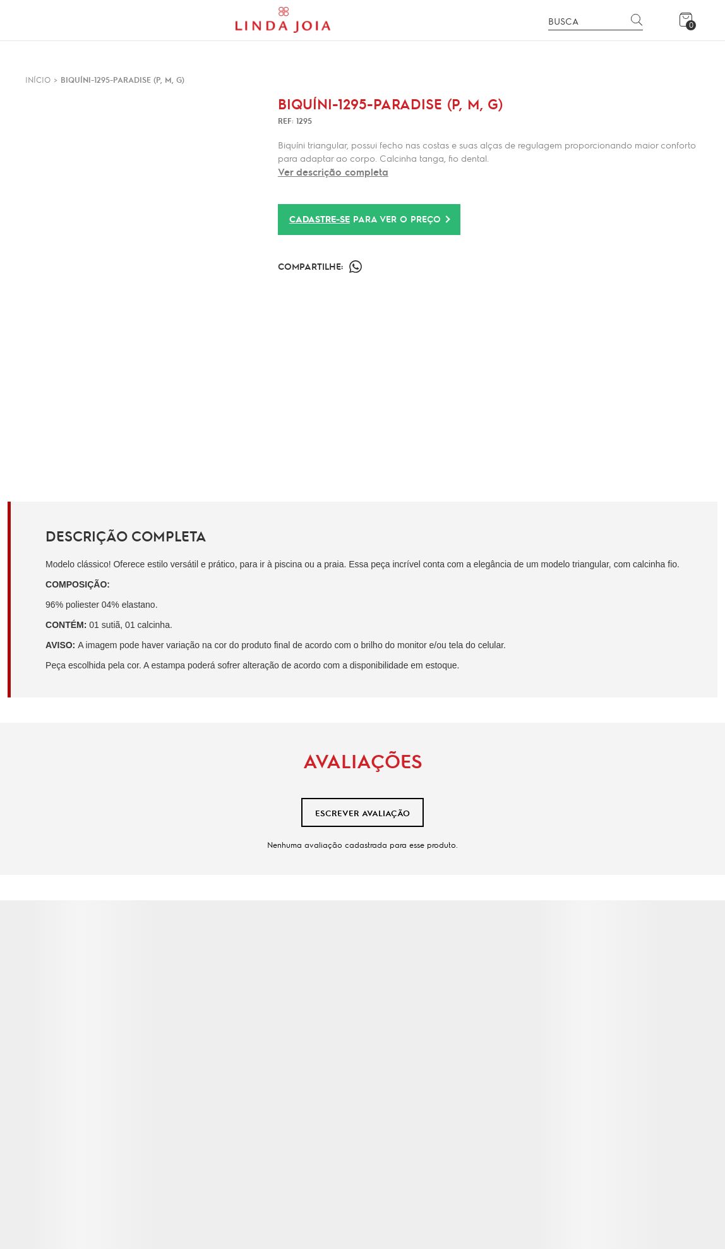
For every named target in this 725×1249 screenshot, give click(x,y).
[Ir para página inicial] (38, 80)
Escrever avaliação (362, 812)
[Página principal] (283, 20)
